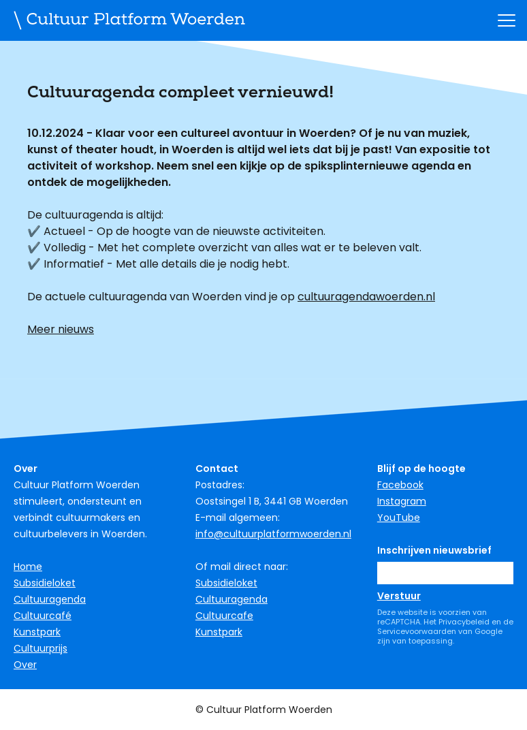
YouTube (398, 517)
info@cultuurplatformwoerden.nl (273, 534)
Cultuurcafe (224, 615)
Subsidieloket (45, 583)
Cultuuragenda (50, 599)
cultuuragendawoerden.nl (366, 296)
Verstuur (399, 596)
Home (28, 566)
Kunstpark (37, 632)
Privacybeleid (464, 621)
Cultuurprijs (40, 648)
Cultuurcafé (42, 615)
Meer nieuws (60, 329)
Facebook (400, 485)
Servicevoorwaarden (416, 631)
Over (25, 664)
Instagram (401, 501)
